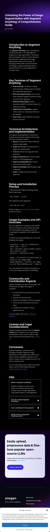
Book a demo (15, 467)
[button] (47, 510)
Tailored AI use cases (33, 500)
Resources (29, 497)
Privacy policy (20, 529)
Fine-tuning (30, 504)
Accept (25, 525)
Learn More (21, 460)
